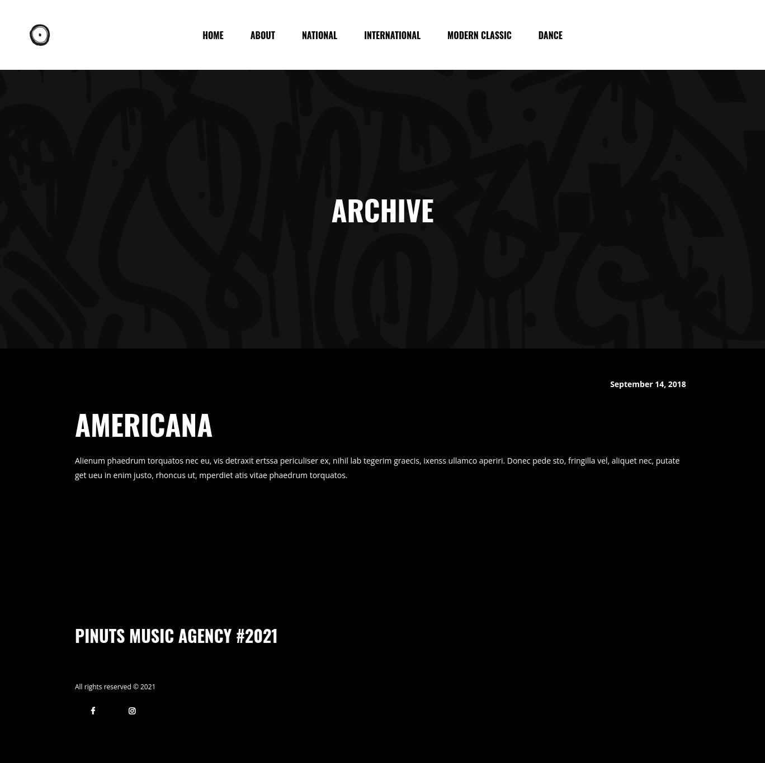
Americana (143, 424)
